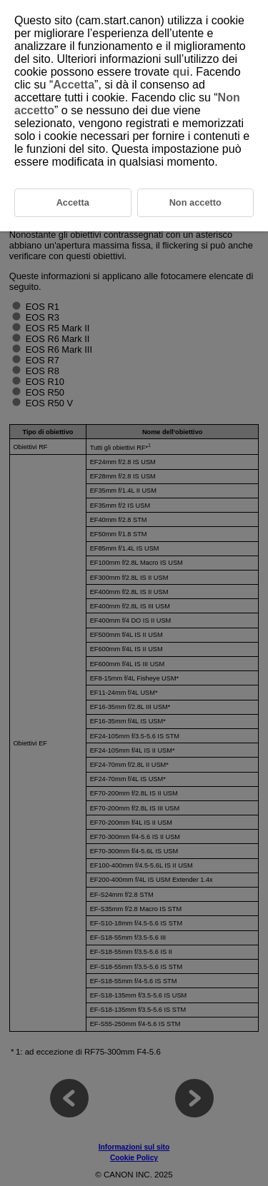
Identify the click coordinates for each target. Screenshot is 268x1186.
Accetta (73, 85)
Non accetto (195, 202)
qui (180, 72)
